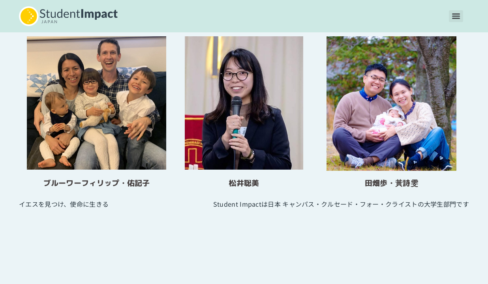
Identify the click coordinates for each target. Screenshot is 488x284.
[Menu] (456, 16)
